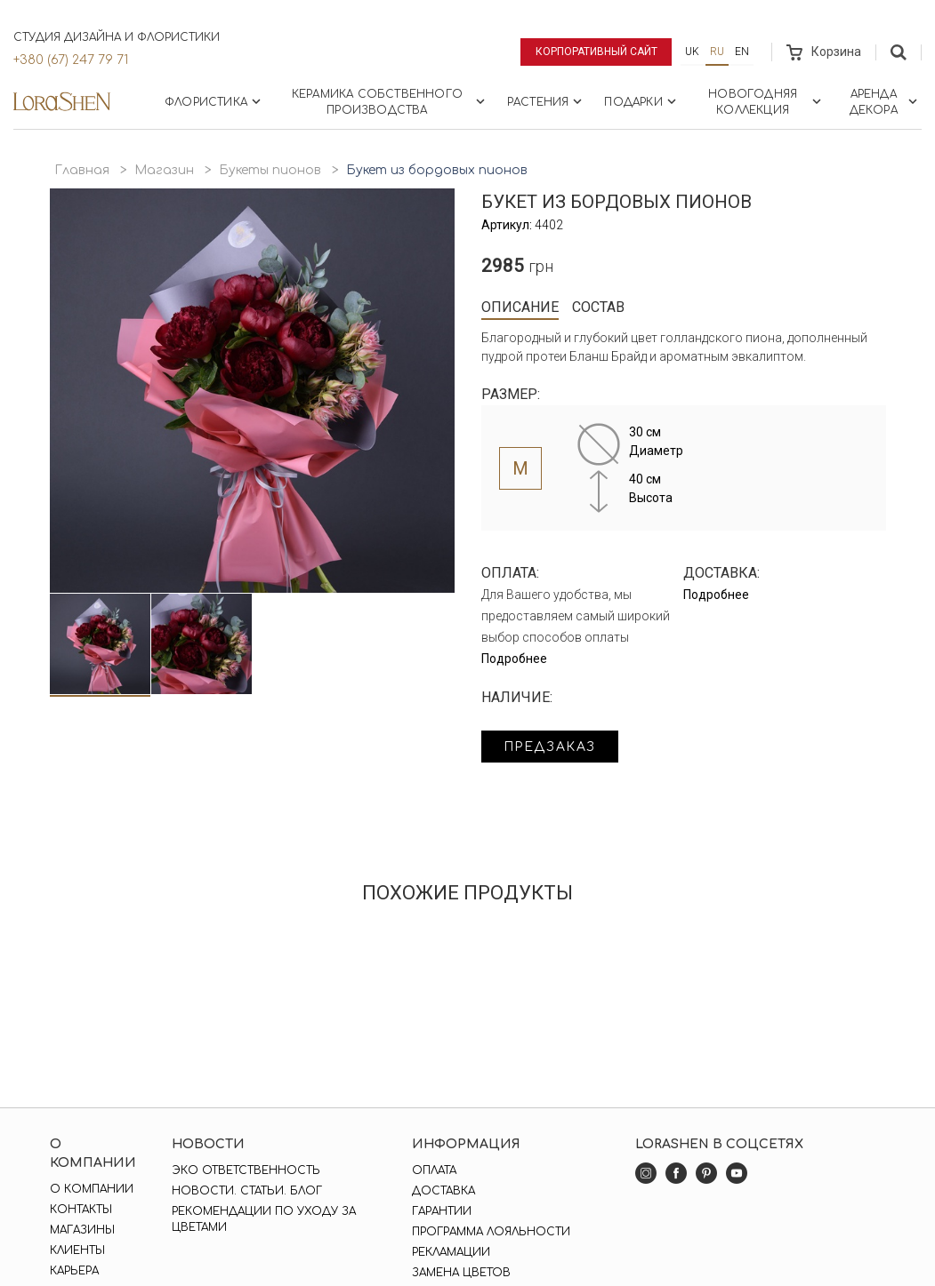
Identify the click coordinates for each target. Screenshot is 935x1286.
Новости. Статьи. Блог (247, 1191)
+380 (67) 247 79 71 (70, 60)
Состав (598, 307)
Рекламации (451, 1252)
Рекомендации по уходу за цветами (264, 1219)
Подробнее (514, 658)
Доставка (443, 1191)
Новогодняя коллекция (766, 102)
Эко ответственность (246, 1170)
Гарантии (442, 1211)
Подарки (641, 101)
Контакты (81, 1209)
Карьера (74, 1271)
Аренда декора (885, 102)
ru (717, 51)
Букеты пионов (270, 170)
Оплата (434, 1170)
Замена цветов (461, 1272)
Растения (546, 101)
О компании (91, 1189)
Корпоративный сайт (596, 51)
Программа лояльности (491, 1232)
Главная (81, 170)
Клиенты (77, 1250)
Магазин (164, 170)
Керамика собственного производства (390, 102)
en (742, 51)
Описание (520, 307)
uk (692, 51)
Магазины (82, 1230)
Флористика (214, 101)
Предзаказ (550, 747)
